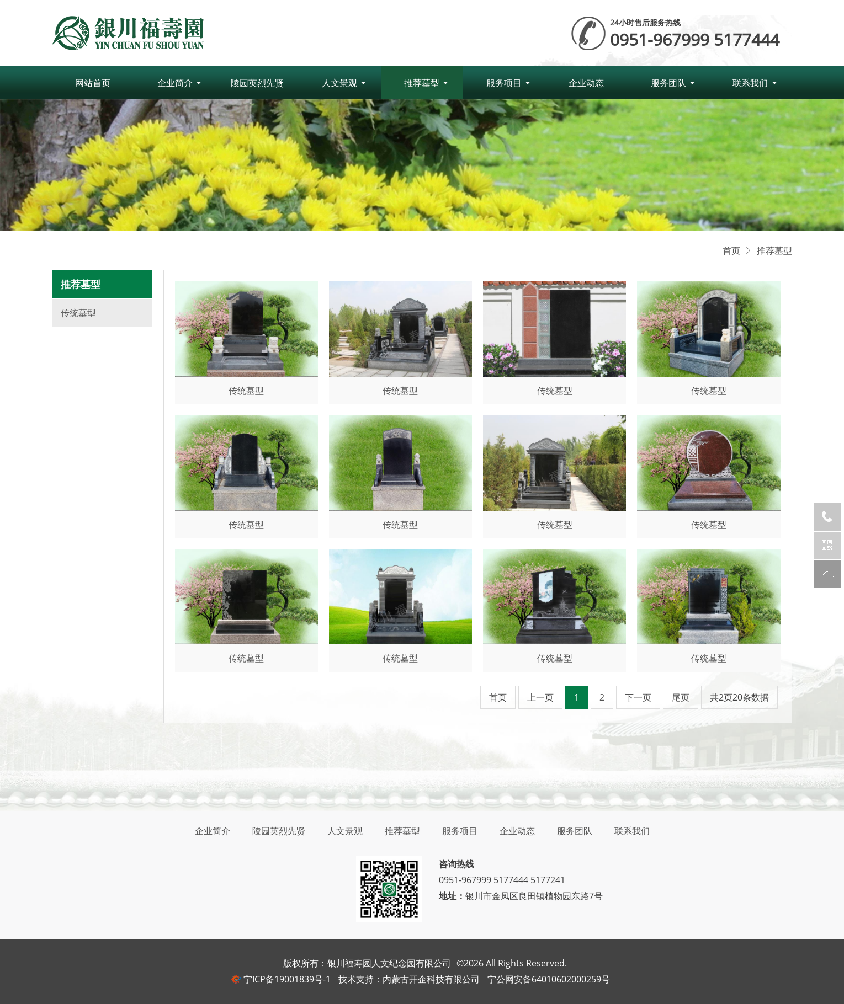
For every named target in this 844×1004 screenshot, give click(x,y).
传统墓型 (78, 313)
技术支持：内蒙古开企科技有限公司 (409, 979)
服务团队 (668, 83)
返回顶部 (827, 574)
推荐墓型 (421, 83)
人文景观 (339, 83)
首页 (731, 250)
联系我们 (750, 83)
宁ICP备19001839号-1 (287, 979)
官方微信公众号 (827, 545)
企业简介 (175, 83)
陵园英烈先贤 (257, 83)
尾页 (680, 697)
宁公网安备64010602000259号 (548, 979)
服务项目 (504, 83)
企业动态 (586, 83)
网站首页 (92, 83)
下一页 (638, 697)
